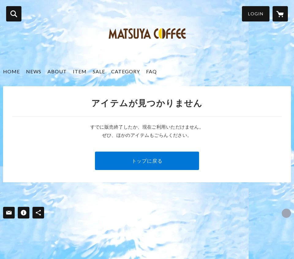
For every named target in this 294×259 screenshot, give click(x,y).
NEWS (33, 71)
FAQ (151, 71)
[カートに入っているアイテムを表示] (280, 13)
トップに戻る (147, 161)
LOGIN (255, 13)
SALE (99, 71)
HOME (11, 71)
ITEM (80, 71)
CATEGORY (125, 71)
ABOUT (57, 71)
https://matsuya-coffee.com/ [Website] (286, 213)
